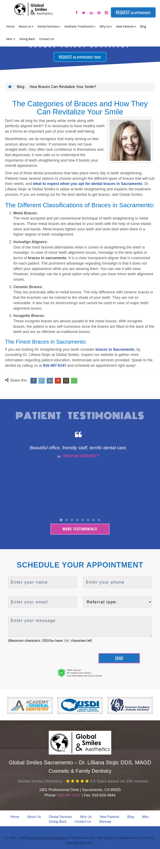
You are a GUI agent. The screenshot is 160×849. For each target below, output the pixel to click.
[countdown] (66, 640)
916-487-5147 (54, 365)
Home (10, 26)
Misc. (146, 816)
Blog (143, 26)
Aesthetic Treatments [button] (79, 26)
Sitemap (105, 821)
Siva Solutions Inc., (80, 842)
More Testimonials (80, 528)
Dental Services (60, 816)
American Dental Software (47, 837)
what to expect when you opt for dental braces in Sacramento (87, 184)
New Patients (109, 816)
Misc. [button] (10, 39)
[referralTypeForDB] (117, 601)
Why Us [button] (106, 26)
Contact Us (46, 39)
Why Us (86, 816)
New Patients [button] (126, 26)
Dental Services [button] (49, 26)
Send (119, 658)
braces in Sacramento (114, 349)
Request (133, 12)
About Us (34, 816)
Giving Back (27, 39)
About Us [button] (26, 26)
